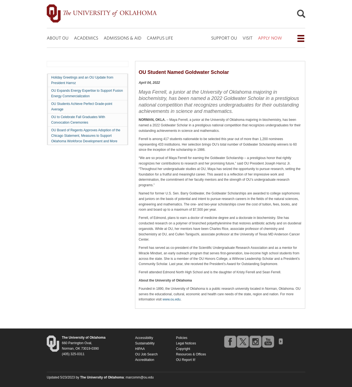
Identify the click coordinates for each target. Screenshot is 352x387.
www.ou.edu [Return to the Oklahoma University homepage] (171, 299)
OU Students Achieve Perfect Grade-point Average (81, 106)
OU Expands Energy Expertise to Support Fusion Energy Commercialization (87, 93)
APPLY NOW (270, 37)
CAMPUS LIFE (160, 37)
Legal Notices (186, 343)
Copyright (183, 349)
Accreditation (144, 360)
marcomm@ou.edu (140, 377)
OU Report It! (186, 360)
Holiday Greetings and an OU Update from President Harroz (82, 80)
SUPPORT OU (224, 37)
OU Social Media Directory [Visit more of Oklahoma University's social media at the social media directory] (280, 341)
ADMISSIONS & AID (122, 37)
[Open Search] (301, 15)
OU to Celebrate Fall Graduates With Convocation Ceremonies (78, 119)
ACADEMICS (86, 37)
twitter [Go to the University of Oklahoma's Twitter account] (242, 341)
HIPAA (140, 349)
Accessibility (144, 338)
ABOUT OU (57, 37)
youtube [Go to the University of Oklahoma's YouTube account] (268, 341)
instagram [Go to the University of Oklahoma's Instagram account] (255, 341)
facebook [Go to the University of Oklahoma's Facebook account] (230, 341)
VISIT (247, 37)
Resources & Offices (191, 354)
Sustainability (145, 343)
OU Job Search (146, 354)
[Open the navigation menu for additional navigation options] (300, 38)
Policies (181, 338)
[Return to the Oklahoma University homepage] (84, 337)
